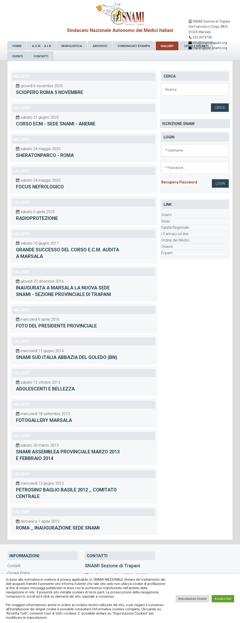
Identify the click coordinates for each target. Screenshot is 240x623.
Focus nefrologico (40, 187)
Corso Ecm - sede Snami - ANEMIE (55, 124)
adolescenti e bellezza (45, 389)
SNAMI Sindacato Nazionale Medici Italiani (120, 14)
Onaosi (167, 246)
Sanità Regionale (175, 227)
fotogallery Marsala (44, 420)
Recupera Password (179, 182)
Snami (166, 215)
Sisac (165, 221)
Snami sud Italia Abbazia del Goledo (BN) (66, 357)
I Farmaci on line (174, 234)
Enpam (167, 253)
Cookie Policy (19, 573)
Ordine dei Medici (175, 240)
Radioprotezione (37, 218)
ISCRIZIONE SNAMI (178, 123)
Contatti (14, 566)
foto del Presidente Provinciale (56, 326)
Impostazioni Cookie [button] (192, 598)
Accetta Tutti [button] (222, 598)
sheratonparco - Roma (45, 155)
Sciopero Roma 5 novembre (49, 92)
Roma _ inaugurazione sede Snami (58, 528)
